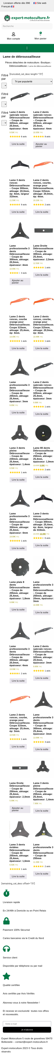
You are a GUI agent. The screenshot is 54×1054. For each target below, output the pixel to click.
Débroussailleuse (18, 66)
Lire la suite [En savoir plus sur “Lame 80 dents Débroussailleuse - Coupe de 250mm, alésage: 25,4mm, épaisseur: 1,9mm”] (42, 477)
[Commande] (32, 81)
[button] (27, 48)
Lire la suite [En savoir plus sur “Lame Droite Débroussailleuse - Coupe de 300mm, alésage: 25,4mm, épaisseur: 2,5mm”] (42, 275)
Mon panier (40, 38)
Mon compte (13, 39)
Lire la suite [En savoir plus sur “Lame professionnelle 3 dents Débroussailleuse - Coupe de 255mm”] (42, 874)
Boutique (45, 62)
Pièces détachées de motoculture (22, 62)
